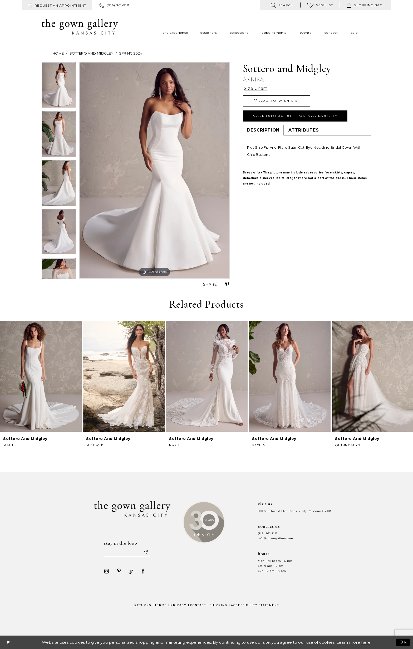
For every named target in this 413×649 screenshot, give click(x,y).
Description (263, 130)
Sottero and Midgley (92, 53)
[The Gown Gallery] (80, 27)
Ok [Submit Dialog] (403, 642)
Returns (142, 605)
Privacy (178, 605)
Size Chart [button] (255, 88)
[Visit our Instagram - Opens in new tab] (106, 571)
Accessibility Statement (255, 605)
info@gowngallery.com (275, 538)
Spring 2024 (130, 53)
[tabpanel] (59, 86)
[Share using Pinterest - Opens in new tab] (227, 284)
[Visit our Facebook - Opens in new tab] (143, 571)
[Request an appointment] (57, 5)
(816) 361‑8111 (267, 533)
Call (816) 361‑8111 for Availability (295, 116)
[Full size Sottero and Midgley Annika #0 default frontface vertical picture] (154, 170)
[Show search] (282, 5)
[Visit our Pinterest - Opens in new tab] (118, 571)
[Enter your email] (127, 552)
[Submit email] (145, 552)
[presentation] (41, 376)
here (366, 642)
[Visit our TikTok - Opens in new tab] (131, 571)
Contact (198, 605)
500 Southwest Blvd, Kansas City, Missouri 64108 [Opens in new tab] (294, 511)
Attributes (303, 130)
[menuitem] (57, 5)
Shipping (218, 605)
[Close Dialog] (8, 642)
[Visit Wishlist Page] (320, 5)
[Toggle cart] (365, 5)
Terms (161, 605)
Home (58, 53)
